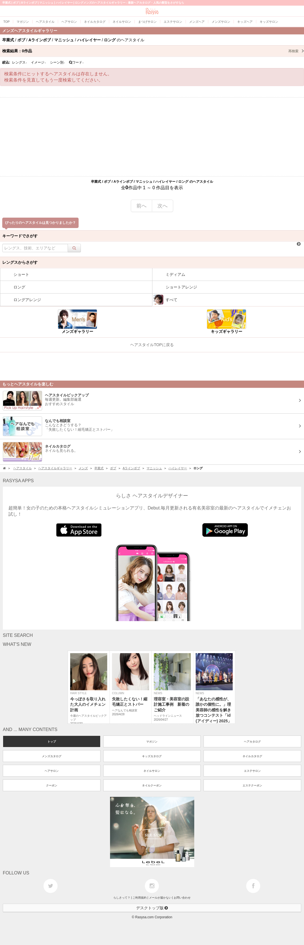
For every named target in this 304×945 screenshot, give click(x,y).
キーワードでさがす (20, 236)
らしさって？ (121, 897)
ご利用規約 (139, 897)
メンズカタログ (51, 756)
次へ (162, 206)
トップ (51, 741)
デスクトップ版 (152, 908)
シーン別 (57, 62)
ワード (76, 62)
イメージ (38, 62)
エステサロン (252, 770)
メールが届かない (160, 897)
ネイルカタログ (252, 756)
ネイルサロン (151, 770)
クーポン (51, 785)
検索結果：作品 (153, 51)
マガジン (151, 741)
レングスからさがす (20, 262)
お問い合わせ (182, 897)
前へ (141, 206)
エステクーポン (252, 785)
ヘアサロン (52, 770)
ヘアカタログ (252, 741)
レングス (19, 62)
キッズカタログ (152, 756)
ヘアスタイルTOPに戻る (152, 344)
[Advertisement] (152, 137)
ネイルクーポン (152, 785)
